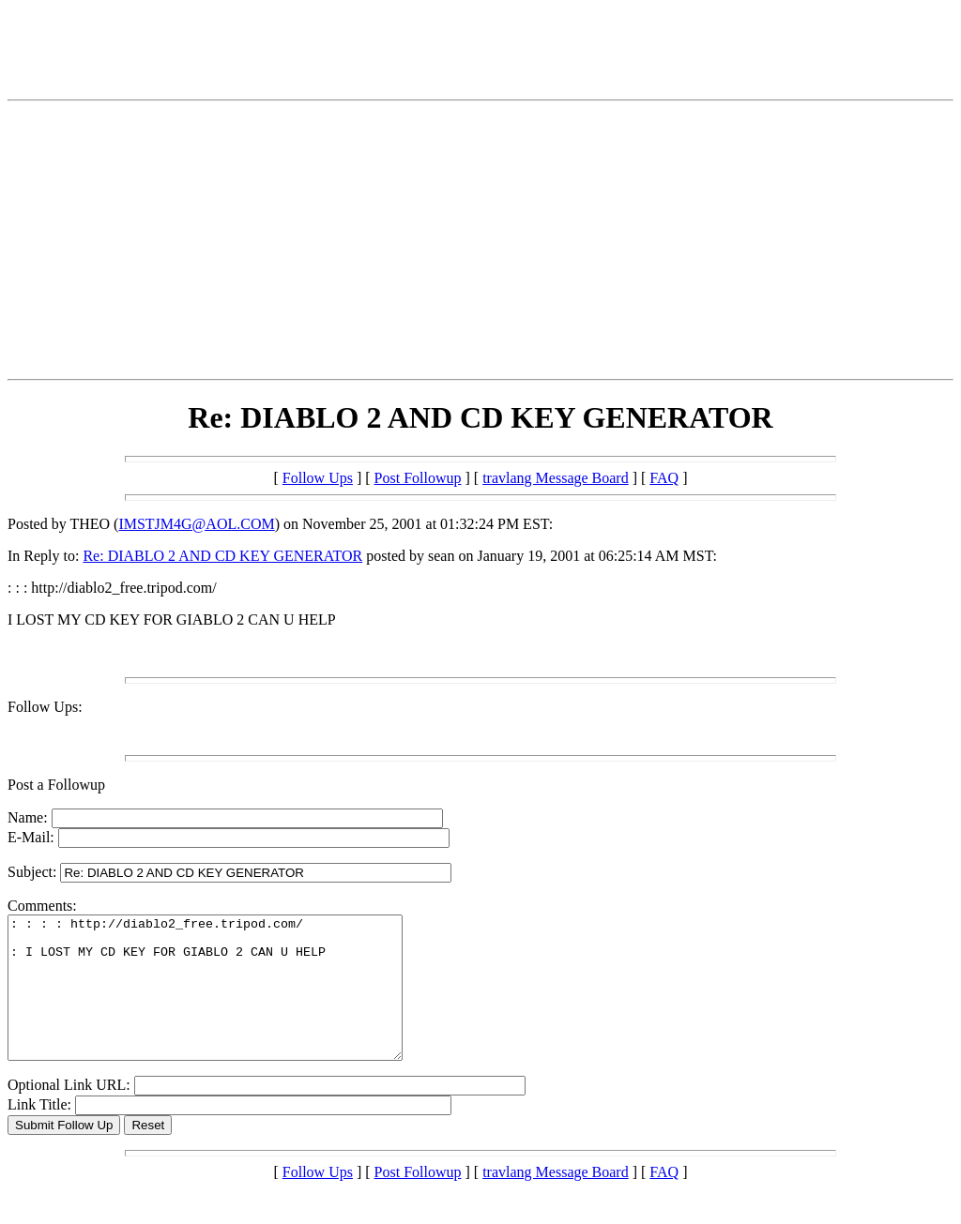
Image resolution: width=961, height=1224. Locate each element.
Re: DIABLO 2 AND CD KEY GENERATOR (222, 556)
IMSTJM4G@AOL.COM (196, 524)
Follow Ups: (45, 707)
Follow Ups (317, 478)
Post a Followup (56, 785)
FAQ (664, 478)
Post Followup (418, 478)
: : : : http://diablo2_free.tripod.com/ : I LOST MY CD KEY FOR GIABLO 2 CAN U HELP (229, 1001)
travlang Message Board (555, 478)
